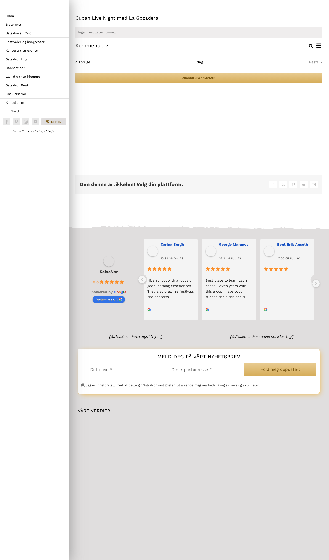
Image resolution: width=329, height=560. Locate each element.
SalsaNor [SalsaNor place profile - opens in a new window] (109, 271)
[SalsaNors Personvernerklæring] (262, 336)
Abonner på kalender (198, 78)
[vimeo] (16, 121)
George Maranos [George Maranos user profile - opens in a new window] (234, 244)
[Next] (316, 283)
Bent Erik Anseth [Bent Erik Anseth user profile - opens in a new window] (292, 244)
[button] (53, 121)
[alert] (198, 32)
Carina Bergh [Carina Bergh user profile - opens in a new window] (172, 244)
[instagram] (25, 121)
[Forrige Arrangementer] (81, 62)
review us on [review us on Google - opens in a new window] (108, 299)
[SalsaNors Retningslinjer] (135, 336)
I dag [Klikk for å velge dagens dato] (198, 62)
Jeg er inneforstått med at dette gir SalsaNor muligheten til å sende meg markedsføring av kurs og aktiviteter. (173, 385)
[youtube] (35, 121)
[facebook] (6, 121)
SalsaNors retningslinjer (34, 131)
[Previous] (142, 279)
